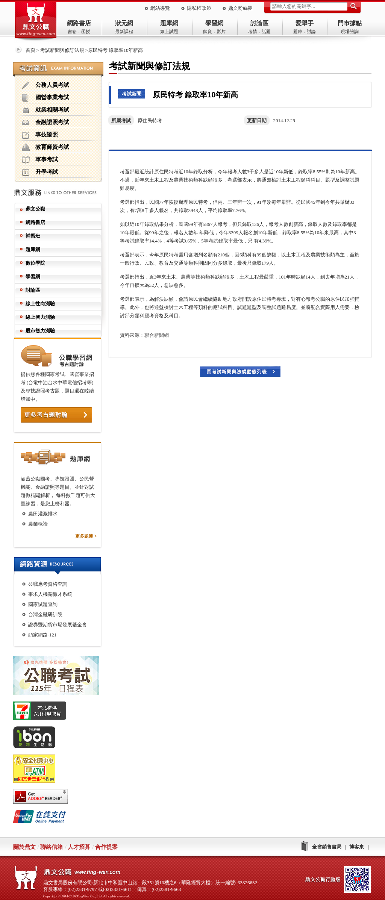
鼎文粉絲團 (240, 8)
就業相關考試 (45, 110)
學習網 (214, 23)
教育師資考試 (45, 147)
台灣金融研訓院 (45, 614)
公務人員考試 (45, 85)
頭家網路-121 (42, 635)
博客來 (356, 847)
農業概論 (38, 524)
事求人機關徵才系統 (50, 594)
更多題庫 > (86, 536)
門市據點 (350, 23)
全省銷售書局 (326, 847)
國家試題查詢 (43, 604)
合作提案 (106, 847)
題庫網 (169, 23)
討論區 (259, 23)
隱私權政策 (199, 8)
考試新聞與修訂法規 (62, 50)
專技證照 (40, 135)
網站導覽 (160, 8)
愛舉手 (305, 23)
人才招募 (79, 847)
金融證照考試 (45, 122)
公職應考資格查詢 (47, 584)
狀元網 (124, 23)
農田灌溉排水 (43, 514)
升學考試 (40, 172)
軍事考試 (40, 160)
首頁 (30, 50)
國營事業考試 (45, 98)
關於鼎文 (24, 847)
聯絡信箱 (51, 847)
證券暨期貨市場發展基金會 (57, 624)
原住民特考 (150, 120)
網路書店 (79, 23)
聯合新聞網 (156, 335)
